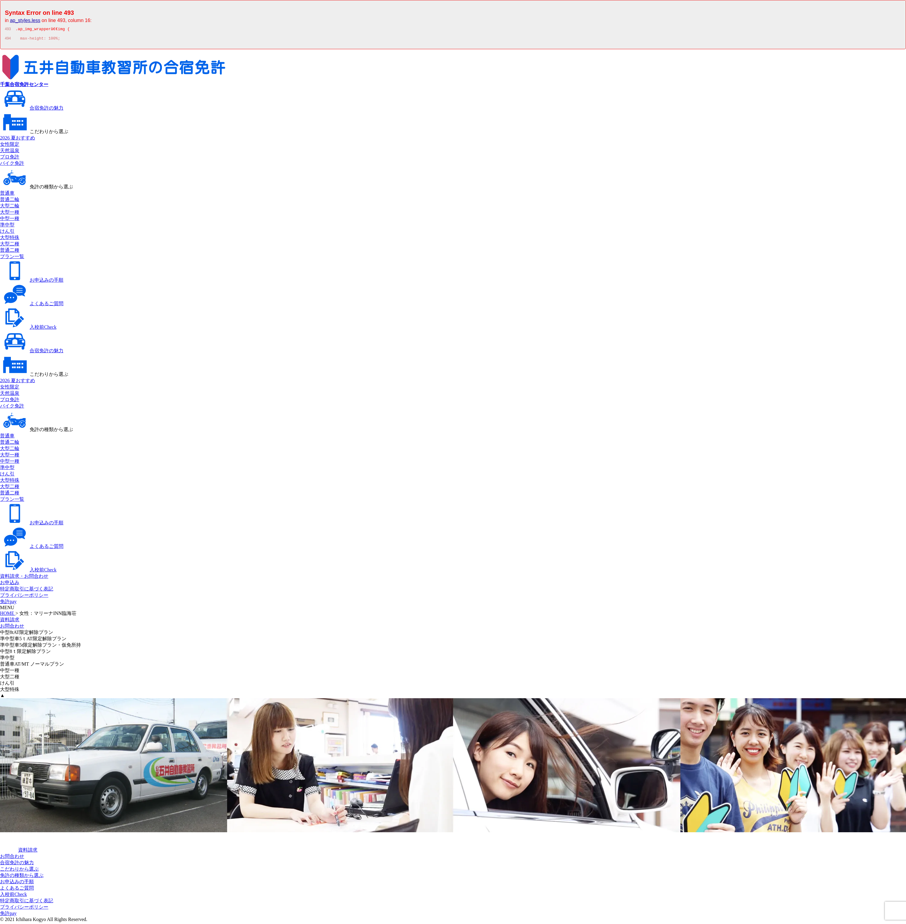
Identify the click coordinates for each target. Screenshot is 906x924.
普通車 (7, 194)
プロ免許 (9, 158)
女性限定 (9, 146)
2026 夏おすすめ (17, 139)
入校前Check (28, 328)
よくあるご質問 (31, 305)
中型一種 (9, 220)
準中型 (7, 226)
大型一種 (9, 213)
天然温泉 (9, 152)
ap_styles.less (25, 20)
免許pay (8, 603)
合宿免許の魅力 (31, 109)
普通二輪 (9, 201)
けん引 (7, 232)
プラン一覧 (12, 258)
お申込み (9, 584)
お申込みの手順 (31, 281)
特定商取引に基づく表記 (26, 590)
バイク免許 (12, 165)
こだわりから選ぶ (34, 133)
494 (8, 40)
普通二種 (9, 251)
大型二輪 (9, 207)
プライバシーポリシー (24, 596)
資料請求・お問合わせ (24, 577)
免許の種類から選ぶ (36, 188)
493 (8, 30)
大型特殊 (9, 239)
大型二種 (9, 245)
